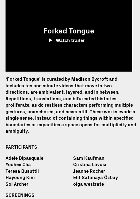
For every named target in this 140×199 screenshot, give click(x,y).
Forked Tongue (23, 79)
